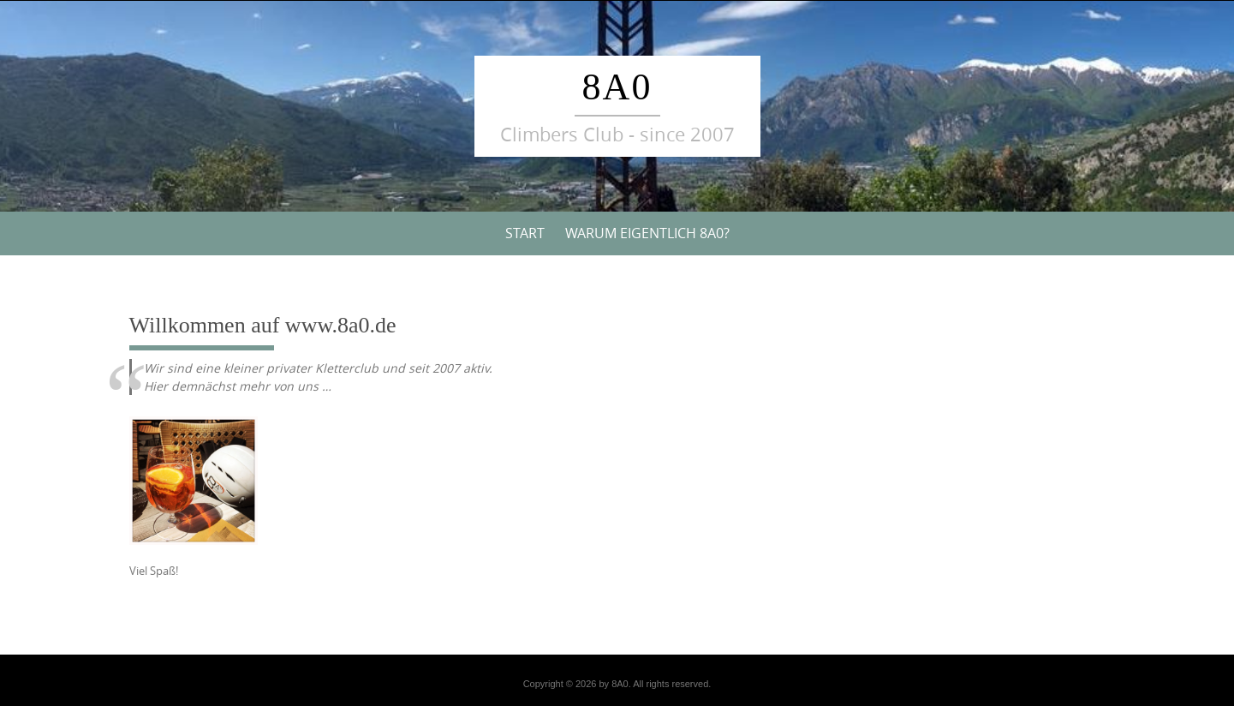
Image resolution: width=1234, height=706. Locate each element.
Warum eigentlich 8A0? (647, 233)
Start (525, 233)
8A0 (617, 87)
